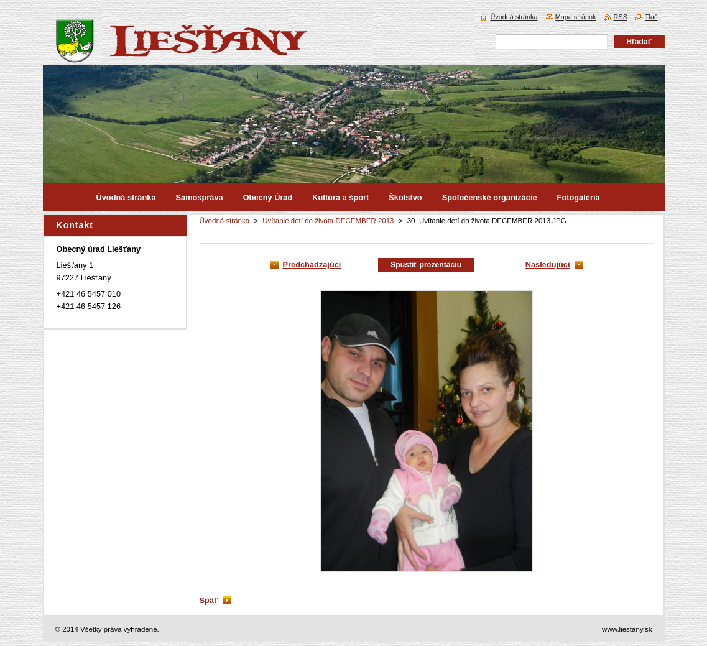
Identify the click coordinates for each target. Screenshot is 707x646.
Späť (209, 600)
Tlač (651, 17)
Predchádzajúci (312, 264)
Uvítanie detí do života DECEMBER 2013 (328, 220)
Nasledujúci (547, 264)
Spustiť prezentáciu (425, 265)
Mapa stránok (575, 17)
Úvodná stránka (225, 220)
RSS (620, 17)
